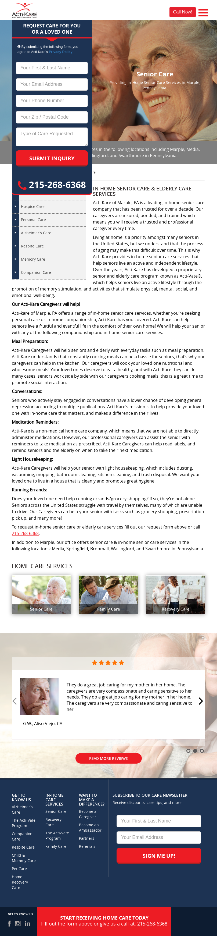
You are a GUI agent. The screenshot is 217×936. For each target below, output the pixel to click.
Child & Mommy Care (24, 858)
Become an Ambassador (90, 828)
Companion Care (36, 272)
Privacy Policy (61, 52)
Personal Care (33, 220)
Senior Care (55, 811)
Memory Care (33, 259)
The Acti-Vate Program (23, 823)
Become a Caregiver (87, 814)
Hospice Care (33, 206)
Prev (15, 701)
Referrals (87, 846)
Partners (86, 838)
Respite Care (32, 246)
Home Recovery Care (20, 882)
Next (202, 701)
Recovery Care (53, 822)
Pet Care (19, 869)
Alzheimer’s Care (36, 233)
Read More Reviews (108, 758)
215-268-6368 (52, 185)
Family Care (55, 846)
